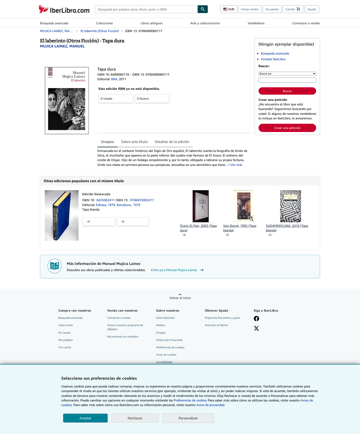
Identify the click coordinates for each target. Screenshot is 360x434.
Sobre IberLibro (165, 317)
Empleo (161, 332)
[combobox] (146, 9)
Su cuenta (272, 9)
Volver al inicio (180, 298)
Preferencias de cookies (190, 400)
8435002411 (106, 200)
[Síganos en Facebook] (256, 319)
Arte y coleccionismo (205, 23)
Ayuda (312, 9)
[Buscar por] (287, 73)
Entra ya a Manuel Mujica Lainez (178, 270)
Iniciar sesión (250, 9)
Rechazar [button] (135, 418)
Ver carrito (64, 347)
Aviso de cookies (166, 354)
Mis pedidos (65, 340)
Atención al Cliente (216, 325)
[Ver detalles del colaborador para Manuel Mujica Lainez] (62, 46)
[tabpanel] (174, 157)
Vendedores (256, 23)
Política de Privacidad (169, 340)
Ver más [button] (236, 165)
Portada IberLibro (273, 59)
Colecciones (104, 23)
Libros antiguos (152, 23)
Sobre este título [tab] (134, 141)
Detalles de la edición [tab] (172, 141)
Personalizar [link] (188, 418)
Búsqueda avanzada (54, 23)
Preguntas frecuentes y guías (222, 317)
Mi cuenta (64, 332)
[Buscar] (203, 9)
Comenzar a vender (306, 23)
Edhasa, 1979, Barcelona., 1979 (118, 205)
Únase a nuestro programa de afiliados (125, 327)
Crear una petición (287, 128)
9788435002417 (142, 200)
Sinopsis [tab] (107, 141)
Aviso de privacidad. (211, 405)
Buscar (287, 91)
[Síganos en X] (256, 328)
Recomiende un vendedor (122, 336)
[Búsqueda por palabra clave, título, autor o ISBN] (287, 80)
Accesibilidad (164, 362)
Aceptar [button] (85, 418)
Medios (160, 325)
